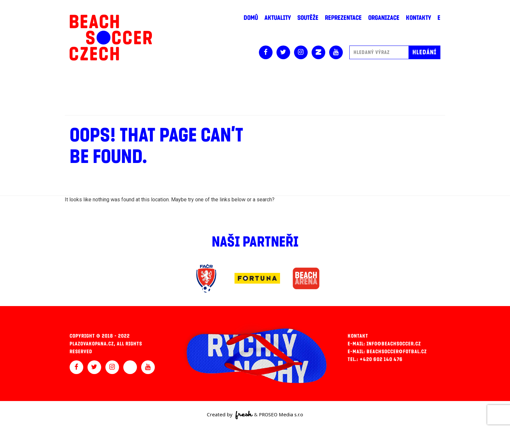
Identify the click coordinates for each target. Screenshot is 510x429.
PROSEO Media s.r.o (281, 414)
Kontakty (418, 18)
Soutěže (307, 18)
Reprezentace (343, 18)
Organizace (383, 18)
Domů (251, 18)
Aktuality (277, 18)
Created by (230, 415)
